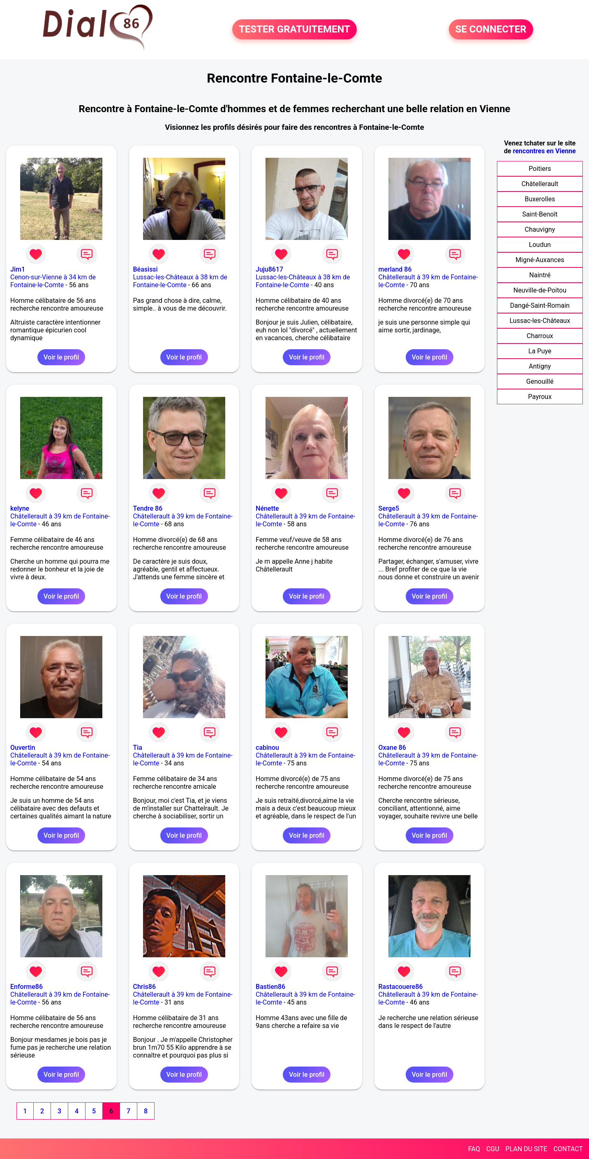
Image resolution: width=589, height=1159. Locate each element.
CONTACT (568, 1149)
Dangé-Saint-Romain (540, 305)
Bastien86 (270, 987)
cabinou (267, 747)
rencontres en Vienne (544, 151)
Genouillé (539, 381)
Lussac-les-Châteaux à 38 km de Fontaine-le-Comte (180, 281)
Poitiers (540, 169)
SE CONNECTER (491, 29)
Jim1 (17, 269)
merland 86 (395, 269)
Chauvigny (540, 229)
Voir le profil (61, 357)
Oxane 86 (392, 747)
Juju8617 (269, 269)
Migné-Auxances (539, 260)
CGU (492, 1149)
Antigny (540, 366)
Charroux (540, 336)
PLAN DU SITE (526, 1149)
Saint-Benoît (539, 214)
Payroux (540, 397)
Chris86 (144, 987)
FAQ (474, 1149)
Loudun (540, 245)
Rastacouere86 (401, 987)
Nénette (267, 508)
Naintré (540, 275)
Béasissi (145, 269)
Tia (137, 747)
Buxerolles (539, 199)
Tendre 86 (148, 508)
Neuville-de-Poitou (539, 290)
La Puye (539, 351)
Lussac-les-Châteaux (540, 321)
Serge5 (389, 508)
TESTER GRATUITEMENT (294, 29)
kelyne (19, 508)
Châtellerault (540, 184)
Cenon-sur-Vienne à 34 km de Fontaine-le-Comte (53, 281)
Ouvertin (22, 747)
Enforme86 (26, 987)
